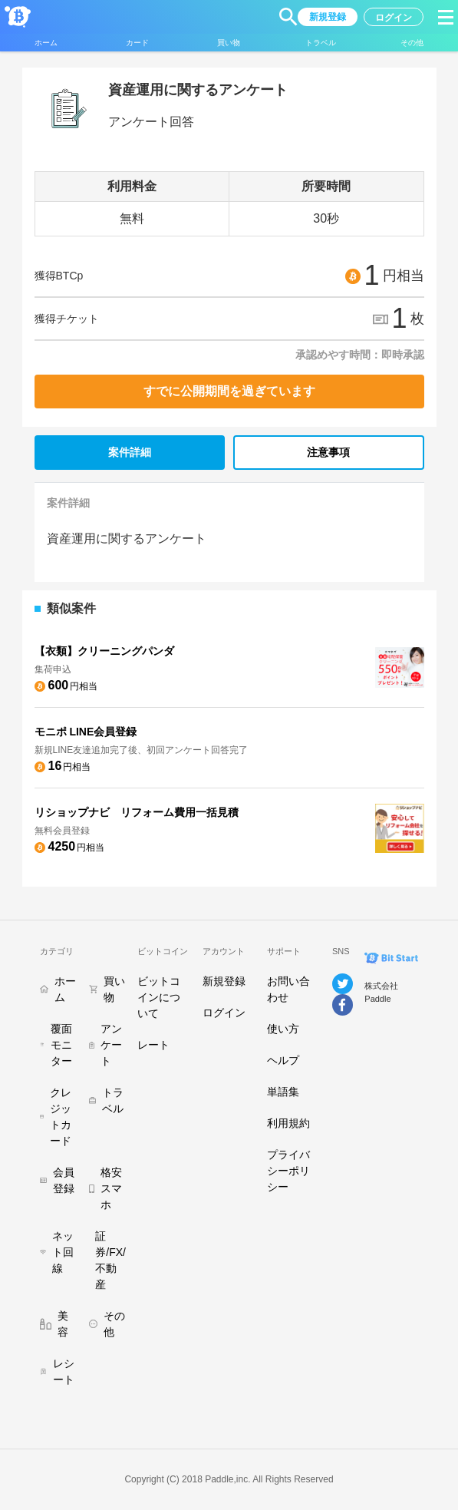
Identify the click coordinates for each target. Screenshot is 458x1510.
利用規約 (288, 1123)
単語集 (283, 1091)
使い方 (283, 1029)
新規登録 (224, 981)
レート (153, 1045)
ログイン (224, 1012)
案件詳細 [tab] (129, 452)
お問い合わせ (288, 989)
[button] (288, 17)
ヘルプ (283, 1060)
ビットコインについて (158, 997)
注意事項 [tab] (328, 452)
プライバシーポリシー (288, 1170)
